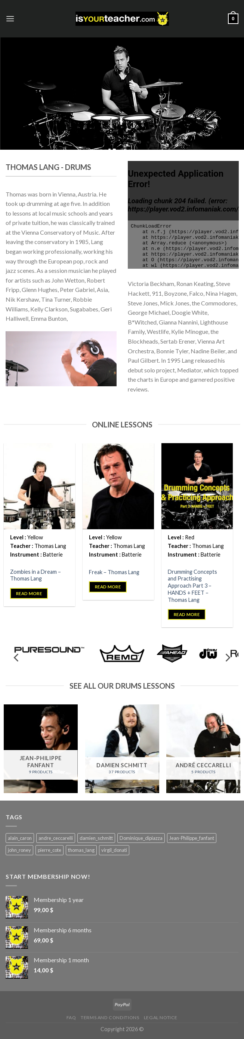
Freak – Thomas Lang (114, 572)
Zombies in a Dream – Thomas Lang (35, 575)
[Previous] (17, 657)
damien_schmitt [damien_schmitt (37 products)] (96, 838)
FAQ (71, 1017)
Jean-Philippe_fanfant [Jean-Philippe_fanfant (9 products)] (191, 838)
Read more (29, 593)
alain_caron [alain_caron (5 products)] (20, 838)
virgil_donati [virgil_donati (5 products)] (114, 850)
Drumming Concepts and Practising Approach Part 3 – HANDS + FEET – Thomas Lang (192, 586)
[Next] (227, 657)
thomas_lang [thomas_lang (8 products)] (81, 850)
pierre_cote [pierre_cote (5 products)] (49, 850)
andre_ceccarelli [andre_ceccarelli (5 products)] (55, 838)
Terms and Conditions (110, 1017)
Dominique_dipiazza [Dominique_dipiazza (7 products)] (141, 838)
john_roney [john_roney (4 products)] (19, 850)
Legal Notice (160, 1017)
